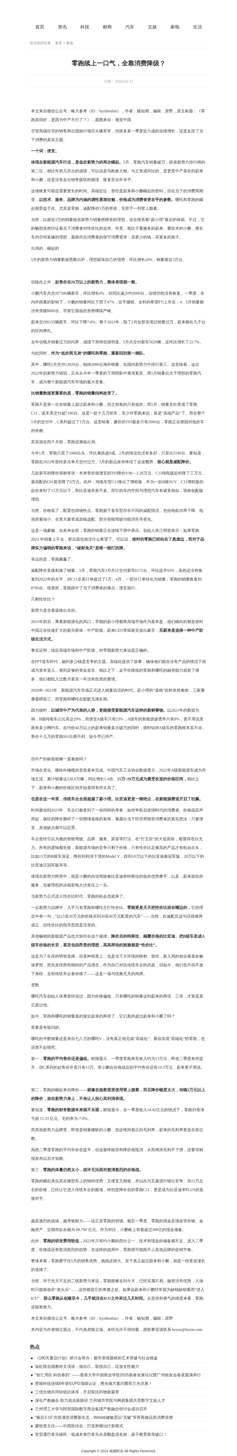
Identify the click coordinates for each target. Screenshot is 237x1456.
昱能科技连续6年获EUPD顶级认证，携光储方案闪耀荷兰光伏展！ (93, 1383)
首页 (39, 26)
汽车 (129, 26)
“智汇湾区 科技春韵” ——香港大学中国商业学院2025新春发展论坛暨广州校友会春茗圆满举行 (118, 1375)
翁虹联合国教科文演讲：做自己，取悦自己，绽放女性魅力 (87, 1366)
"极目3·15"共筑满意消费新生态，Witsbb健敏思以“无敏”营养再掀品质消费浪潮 (104, 1417)
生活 (197, 26)
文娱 (152, 26)
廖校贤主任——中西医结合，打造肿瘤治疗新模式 (79, 1426)
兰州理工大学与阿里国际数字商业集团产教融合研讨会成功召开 (91, 1409)
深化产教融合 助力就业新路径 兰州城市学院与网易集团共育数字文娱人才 (100, 1400)
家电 (174, 26)
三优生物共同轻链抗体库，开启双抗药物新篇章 (77, 1392)
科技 (84, 26)
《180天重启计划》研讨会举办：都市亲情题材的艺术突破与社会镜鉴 (96, 1358)
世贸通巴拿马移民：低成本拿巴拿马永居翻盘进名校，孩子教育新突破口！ (101, 1434)
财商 (107, 26)
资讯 (62, 26)
